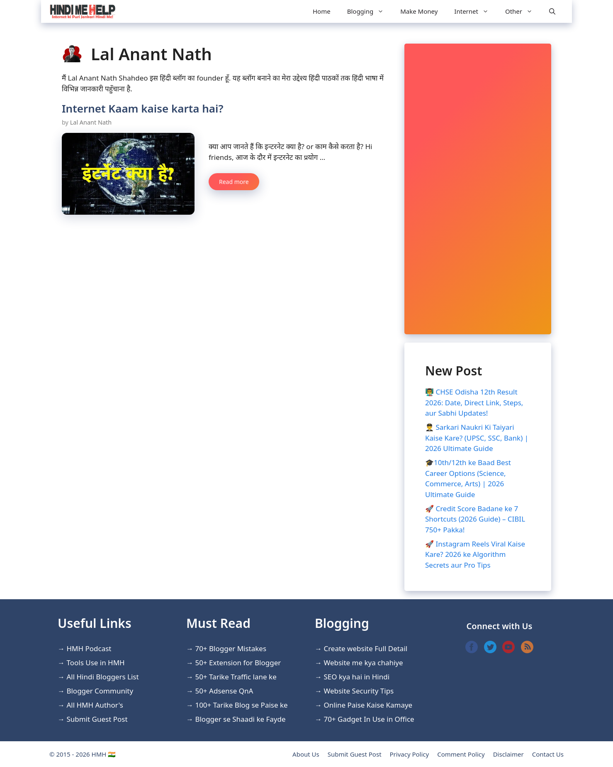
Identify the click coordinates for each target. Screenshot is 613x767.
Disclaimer (508, 754)
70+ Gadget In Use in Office (369, 719)
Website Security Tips (359, 691)
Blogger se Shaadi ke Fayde (240, 719)
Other (523, 11)
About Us (305, 754)
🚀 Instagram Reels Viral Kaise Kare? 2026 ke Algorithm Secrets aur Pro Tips (475, 554)
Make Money (419, 11)
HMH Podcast (88, 648)
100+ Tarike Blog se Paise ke (241, 705)
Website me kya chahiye (363, 662)
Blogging (369, 11)
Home (322, 11)
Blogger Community (99, 691)
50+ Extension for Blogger (238, 662)
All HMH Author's (94, 705)
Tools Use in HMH (95, 662)
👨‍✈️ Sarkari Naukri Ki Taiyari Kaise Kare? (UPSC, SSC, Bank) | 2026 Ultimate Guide (476, 437)
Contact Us (548, 754)
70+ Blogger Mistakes (230, 648)
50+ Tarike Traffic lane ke (235, 676)
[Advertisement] (477, 189)
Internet (475, 11)
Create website (348, 648)
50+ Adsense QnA (224, 691)
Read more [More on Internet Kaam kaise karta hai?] (234, 182)
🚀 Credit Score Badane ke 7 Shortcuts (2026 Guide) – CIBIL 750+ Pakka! (475, 519)
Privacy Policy (409, 754)
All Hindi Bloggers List (102, 676)
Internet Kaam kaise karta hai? (142, 108)
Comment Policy (460, 754)
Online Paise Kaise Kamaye (368, 705)
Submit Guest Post (96, 719)
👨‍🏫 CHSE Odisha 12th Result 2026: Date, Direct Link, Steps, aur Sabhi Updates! (474, 402)
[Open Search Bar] (552, 11)
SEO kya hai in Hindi (356, 676)
